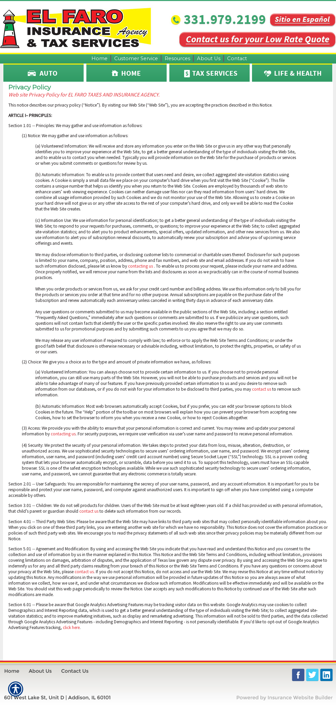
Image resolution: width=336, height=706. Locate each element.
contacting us (140, 266)
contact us (261, 389)
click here (71, 627)
